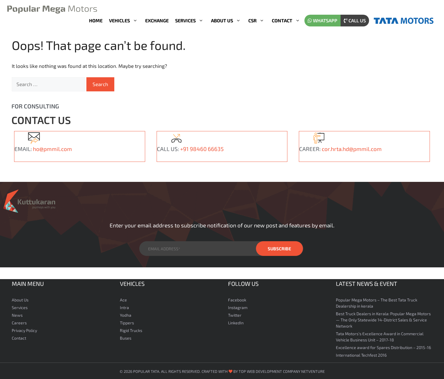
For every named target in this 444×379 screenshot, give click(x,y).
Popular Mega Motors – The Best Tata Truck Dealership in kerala (376, 301)
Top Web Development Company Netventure (282, 370)
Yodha (125, 313)
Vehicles (125, 20)
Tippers (127, 321)
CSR (258, 20)
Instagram (237, 306)
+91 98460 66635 (202, 147)
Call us (355, 20)
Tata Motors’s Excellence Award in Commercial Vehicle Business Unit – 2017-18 (379, 335)
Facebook (237, 298)
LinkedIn (236, 321)
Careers (19, 321)
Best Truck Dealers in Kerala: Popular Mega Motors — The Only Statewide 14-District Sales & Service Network (383, 318)
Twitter (235, 313)
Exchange (157, 20)
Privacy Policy (24, 329)
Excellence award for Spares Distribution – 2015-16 (383, 346)
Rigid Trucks (131, 329)
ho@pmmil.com (52, 147)
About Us (228, 20)
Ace (123, 298)
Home (96, 20)
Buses (125, 336)
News (17, 313)
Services (191, 20)
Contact (288, 20)
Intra (124, 306)
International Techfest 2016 (361, 353)
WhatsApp (322, 20)
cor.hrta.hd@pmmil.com (352, 147)
